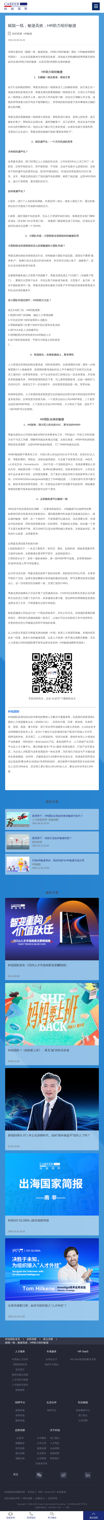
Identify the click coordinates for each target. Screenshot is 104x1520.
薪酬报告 (20, 1443)
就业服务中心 (83, 1410)
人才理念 (54, 1443)
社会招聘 (54, 1448)
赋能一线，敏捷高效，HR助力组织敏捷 (27, 1342)
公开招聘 (83, 1420)
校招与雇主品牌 (20, 1374)
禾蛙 (40, 1492)
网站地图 (27, 1498)
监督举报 (52, 1498)
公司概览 (41, 1438)
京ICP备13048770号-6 (77, 1504)
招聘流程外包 (20, 1364)
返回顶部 (93, 1515)
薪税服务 (20, 1390)
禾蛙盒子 (32, 1492)
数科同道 (20, 1420)
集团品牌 (41, 1448)
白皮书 (20, 1438)
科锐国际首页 (12, 1339)
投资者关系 (41, 1463)
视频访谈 (20, 1458)
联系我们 (54, 1458)
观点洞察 (48, 1339)
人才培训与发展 (20, 1379)
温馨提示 (40, 1498)
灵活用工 (20, 1369)
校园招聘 (54, 1453)
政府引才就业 (51, 1364)
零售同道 (20, 1415)
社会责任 (41, 1453)
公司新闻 (41, 1458)
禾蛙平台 (51, 1410)
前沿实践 (20, 1448)
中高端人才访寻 (20, 1359)
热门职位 (83, 1415)
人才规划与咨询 (20, 1384)
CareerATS (49, 1492)
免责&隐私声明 (12, 1498)
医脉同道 (20, 1410)
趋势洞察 (32, 1339)
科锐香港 (61, 1492)
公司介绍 (41, 1443)
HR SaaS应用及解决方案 (83, 1359)
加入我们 (54, 1438)
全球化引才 (51, 1359)
